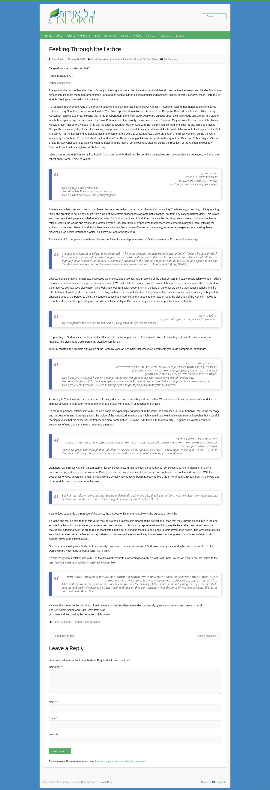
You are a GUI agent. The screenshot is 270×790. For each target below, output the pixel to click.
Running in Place (62, 635)
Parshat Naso (81, 621)
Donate (180, 35)
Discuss (125, 35)
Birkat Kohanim (62, 621)
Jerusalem (103, 59)
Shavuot (95, 621)
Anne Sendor (58, 59)
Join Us (150, 35)
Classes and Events (79, 35)
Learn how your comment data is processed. (121, 761)
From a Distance (208, 635)
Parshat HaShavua (132, 59)
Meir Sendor (116, 59)
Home (48, 35)
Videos (138, 35)
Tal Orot (147, 59)
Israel (94, 59)
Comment (55, 666)
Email (53, 718)
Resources (110, 35)
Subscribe (222, 782)
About (59, 35)
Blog (97, 35)
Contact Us (165, 35)
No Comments (171, 59)
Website (53, 734)
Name (53, 702)
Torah (155, 59)
